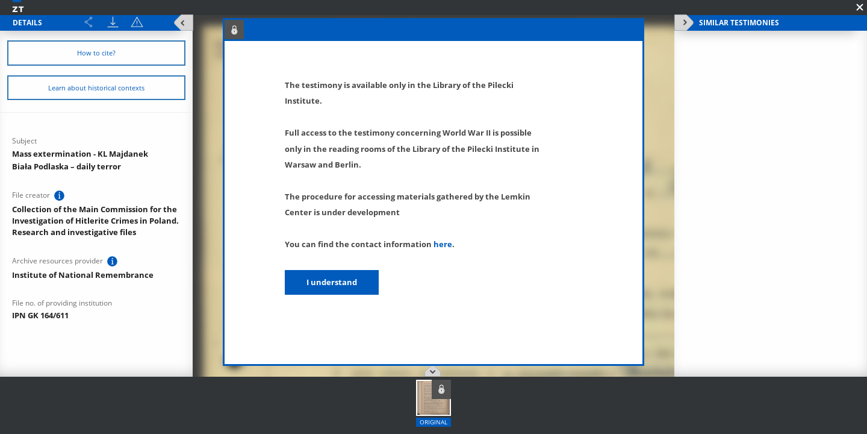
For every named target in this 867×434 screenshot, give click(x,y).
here (443, 244)
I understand (331, 282)
